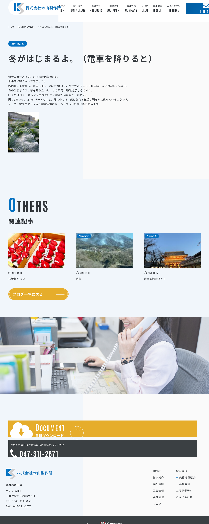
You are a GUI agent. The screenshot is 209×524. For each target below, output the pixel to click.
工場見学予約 (184, 478)
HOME (157, 458)
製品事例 (158, 471)
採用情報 (181, 458)
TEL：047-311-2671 (19, 488)
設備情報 (158, 478)
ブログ (157, 491)
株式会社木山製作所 (36, 14)
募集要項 (184, 471)
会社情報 (158, 484)
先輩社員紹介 (187, 465)
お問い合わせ (184, 484)
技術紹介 (158, 465)
